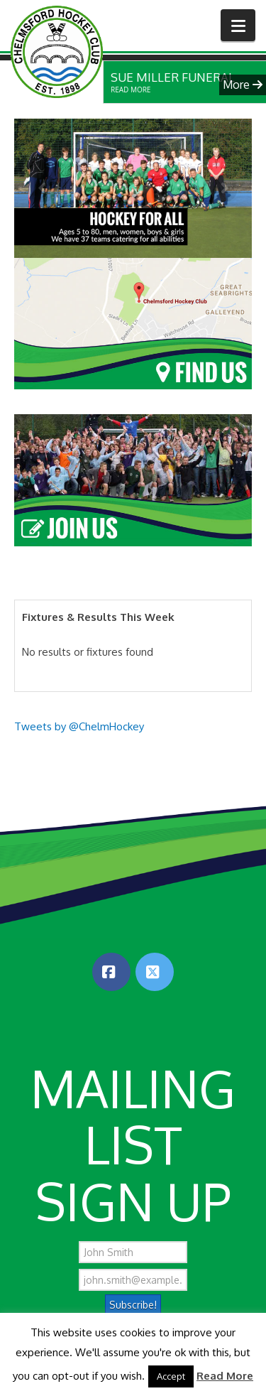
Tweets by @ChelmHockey (79, 726)
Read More (224, 1376)
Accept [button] (171, 1376)
